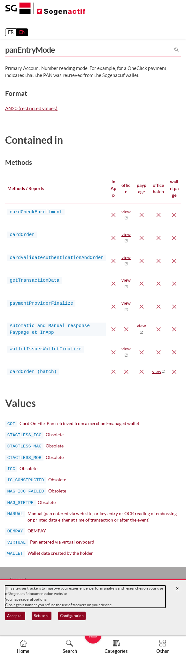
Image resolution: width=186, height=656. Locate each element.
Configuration (72, 616)
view (156, 371)
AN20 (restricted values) (31, 109)
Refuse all (42, 616)
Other (162, 651)
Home (23, 651)
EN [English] (22, 32)
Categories (116, 651)
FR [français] (11, 32)
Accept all (15, 616)
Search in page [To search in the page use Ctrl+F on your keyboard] (176, 50)
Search (70, 651)
